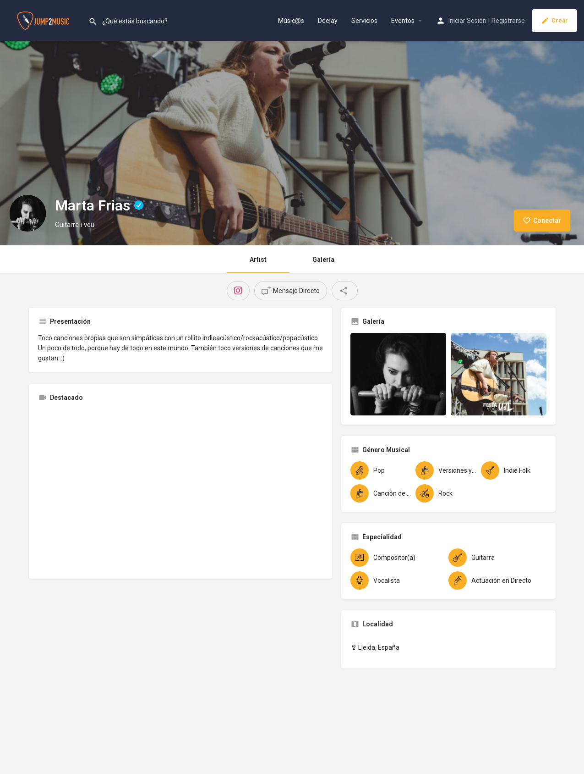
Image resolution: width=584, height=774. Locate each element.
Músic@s (291, 20)
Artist (258, 259)
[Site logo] (44, 19)
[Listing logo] (27, 213)
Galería (323, 259)
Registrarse (508, 20)
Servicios (364, 20)
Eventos (403, 20)
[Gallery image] (398, 374)
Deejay (328, 20)
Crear (554, 21)
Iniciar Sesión (467, 20)
